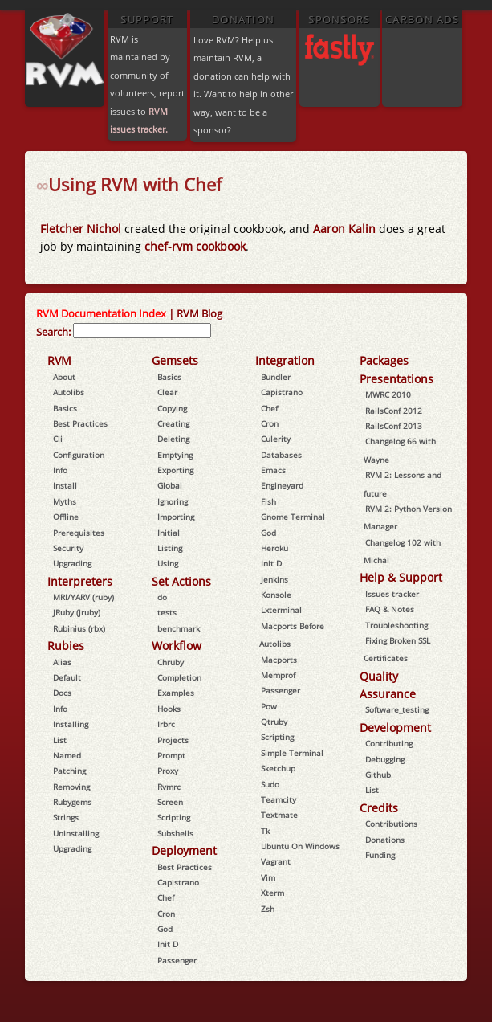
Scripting (173, 817)
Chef (165, 897)
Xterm (272, 892)
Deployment (184, 850)
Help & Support (401, 577)
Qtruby (274, 721)
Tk (265, 830)
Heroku (274, 548)
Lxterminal (281, 609)
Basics (65, 408)
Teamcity (278, 799)
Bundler (276, 376)
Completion (179, 677)
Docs (62, 692)
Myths (64, 501)
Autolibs (68, 392)
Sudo (270, 784)
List (60, 740)
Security (68, 548)
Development (395, 727)
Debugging (385, 759)
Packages (384, 360)
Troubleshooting (396, 625)
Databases (281, 454)
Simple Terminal (292, 752)
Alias (62, 662)
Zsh (267, 908)
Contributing (389, 743)
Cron (166, 913)
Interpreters (79, 581)
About (64, 376)
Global (169, 485)
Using (167, 563)
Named (67, 755)
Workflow (176, 645)
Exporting (175, 470)
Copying (172, 408)
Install (65, 485)
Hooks (169, 708)
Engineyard (282, 485)
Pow (269, 706)
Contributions (391, 823)
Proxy (167, 770)
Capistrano (178, 882)
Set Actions (181, 581)
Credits (379, 808)
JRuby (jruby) (76, 612)
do (162, 597)
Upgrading (72, 563)
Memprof (278, 675)
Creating (173, 423)
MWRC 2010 (388, 394)
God (165, 928)
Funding (380, 855)
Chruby (170, 662)
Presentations (396, 378)
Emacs (273, 470)
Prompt (171, 755)
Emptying (175, 454)
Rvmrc (169, 786)
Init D (167, 944)
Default (67, 677)
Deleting (173, 438)
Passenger (177, 960)
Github (378, 774)
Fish (268, 501)
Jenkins (274, 579)
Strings (66, 817)
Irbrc (166, 724)
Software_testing (397, 709)
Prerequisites (78, 532)
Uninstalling (76, 833)
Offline (66, 516)
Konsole (276, 594)
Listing (169, 548)
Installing (70, 724)
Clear (167, 392)
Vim (268, 877)
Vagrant (276, 861)
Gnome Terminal (293, 516)
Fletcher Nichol (80, 228)
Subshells (175, 833)
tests (167, 612)
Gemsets (175, 360)
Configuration (78, 454)
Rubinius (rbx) (79, 628)
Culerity (276, 438)
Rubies (65, 645)
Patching (69, 770)
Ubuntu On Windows (300, 846)
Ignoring (172, 501)
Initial (168, 532)
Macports (279, 659)
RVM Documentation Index (101, 313)
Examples (175, 692)
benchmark (178, 628)
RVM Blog (199, 313)
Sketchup (278, 768)
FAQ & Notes (389, 609)
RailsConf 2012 (393, 410)
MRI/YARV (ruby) (83, 597)
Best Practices (80, 423)
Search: (53, 332)
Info (60, 470)
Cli (58, 438)
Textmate (279, 814)
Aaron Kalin (346, 228)
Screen (170, 801)
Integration (285, 360)
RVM (59, 360)
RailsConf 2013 (393, 425)
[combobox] (142, 330)
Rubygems (72, 801)
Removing (71, 786)
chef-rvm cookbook (195, 246)
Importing (175, 516)
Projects (173, 740)
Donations (385, 839)
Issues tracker (392, 593)
